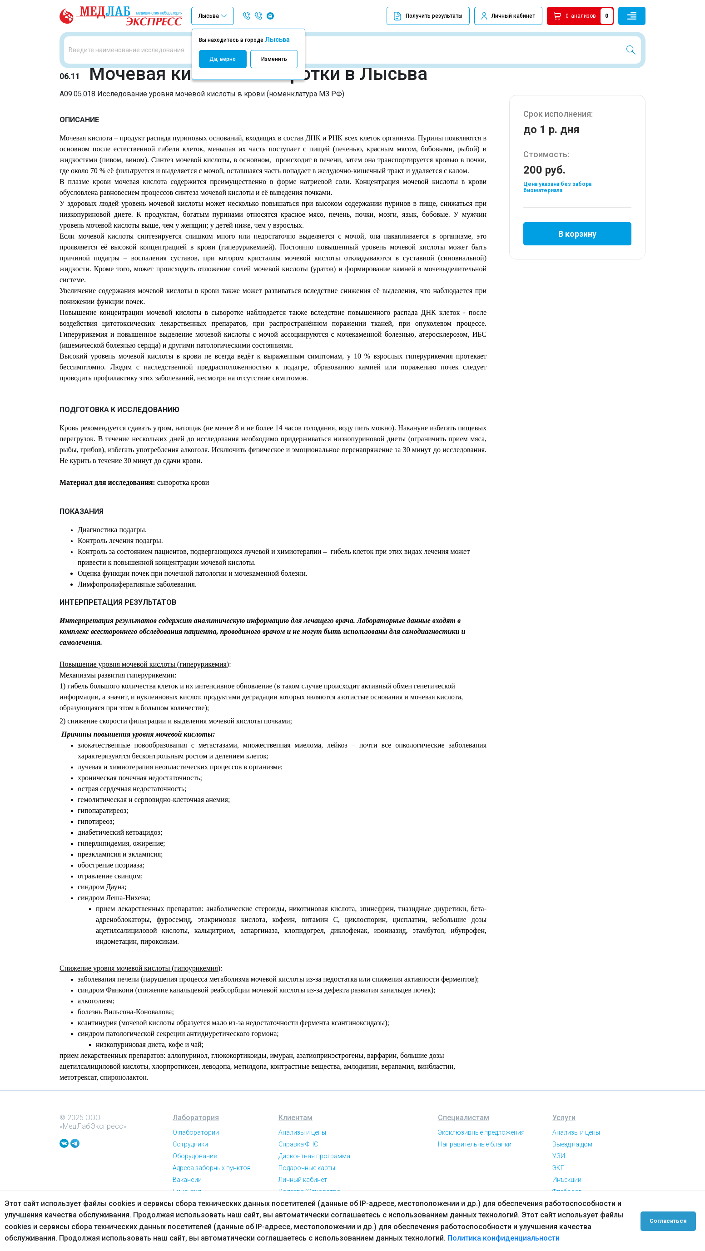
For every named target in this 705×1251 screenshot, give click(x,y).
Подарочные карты (306, 1172)
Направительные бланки (474, 1149)
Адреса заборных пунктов (212, 1172)
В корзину (577, 238)
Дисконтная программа (314, 1161)
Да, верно (222, 59)
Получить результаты (428, 16)
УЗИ (558, 1161)
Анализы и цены (302, 1137)
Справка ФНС (298, 1149)
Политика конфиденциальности (503, 1238)
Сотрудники (190, 1149)
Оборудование (195, 1161)
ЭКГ (558, 1172)
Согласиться (669, 1221)
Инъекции (566, 1184)
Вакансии (187, 1184)
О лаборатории (196, 1137)
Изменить (274, 59)
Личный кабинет (513, 16)
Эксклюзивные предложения (481, 1137)
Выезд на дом (572, 1149)
